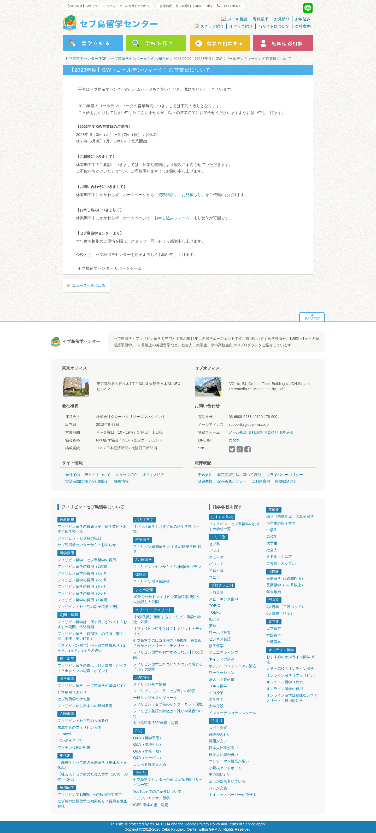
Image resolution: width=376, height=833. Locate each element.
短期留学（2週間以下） (285, 578)
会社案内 (303, 26)
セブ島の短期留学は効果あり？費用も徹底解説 (92, 803)
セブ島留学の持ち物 (73, 699)
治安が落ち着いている (227, 781)
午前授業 (216, 693)
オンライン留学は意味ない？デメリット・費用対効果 (292, 698)
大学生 (271, 543)
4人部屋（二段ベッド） (285, 607)
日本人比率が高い (223, 748)
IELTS (214, 619)
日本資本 (273, 628)
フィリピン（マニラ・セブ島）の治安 (164, 691)
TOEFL (215, 612)
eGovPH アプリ (70, 741)
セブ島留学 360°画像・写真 (155, 723)
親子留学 (216, 646)
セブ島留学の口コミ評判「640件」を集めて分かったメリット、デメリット (167, 643)
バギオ (214, 550)
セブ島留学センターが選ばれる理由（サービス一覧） (168, 782)
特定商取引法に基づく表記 (239, 475)
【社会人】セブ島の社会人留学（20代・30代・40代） (92, 777)
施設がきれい (220, 734)
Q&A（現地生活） (148, 744)
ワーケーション (221, 672)
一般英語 (216, 592)
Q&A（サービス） (148, 758)
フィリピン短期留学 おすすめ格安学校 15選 (167, 549)
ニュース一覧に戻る (88, 285)
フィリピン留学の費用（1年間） (84, 600)
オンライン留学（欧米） (286, 682)
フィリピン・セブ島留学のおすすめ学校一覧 (234, 526)
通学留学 (216, 699)
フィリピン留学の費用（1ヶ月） (84, 573)
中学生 (271, 530)
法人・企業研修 (221, 679)
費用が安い (218, 741)
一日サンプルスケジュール (155, 698)
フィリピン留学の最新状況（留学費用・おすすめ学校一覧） (92, 529)
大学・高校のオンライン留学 (290, 669)
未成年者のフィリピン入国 (79, 727)
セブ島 (214, 544)
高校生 (271, 537)
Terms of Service (241, 824)
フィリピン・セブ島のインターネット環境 (168, 704)
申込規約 (205, 475)
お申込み (303, 19)
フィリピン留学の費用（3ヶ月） (84, 586)
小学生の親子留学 (281, 523)
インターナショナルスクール (232, 713)
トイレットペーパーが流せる (232, 794)
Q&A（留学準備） (148, 738)
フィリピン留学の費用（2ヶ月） (84, 580)
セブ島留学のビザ (72, 692)
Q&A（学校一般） (148, 751)
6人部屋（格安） (280, 613)
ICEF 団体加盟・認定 (150, 805)
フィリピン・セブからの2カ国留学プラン (167, 567)
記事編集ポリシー (232, 481)
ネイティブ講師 (221, 659)
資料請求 (260, 19)
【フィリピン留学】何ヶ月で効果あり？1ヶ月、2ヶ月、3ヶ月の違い (91, 648)
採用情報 (121, 481)
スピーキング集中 (223, 599)
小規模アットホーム (225, 768)
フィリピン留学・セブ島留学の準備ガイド (92, 685)
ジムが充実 (218, 788)
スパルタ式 (218, 728)
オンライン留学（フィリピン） (292, 675)
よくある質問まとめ (149, 764)
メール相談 (234, 18)
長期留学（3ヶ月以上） (285, 585)
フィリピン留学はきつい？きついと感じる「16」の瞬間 (168, 666)
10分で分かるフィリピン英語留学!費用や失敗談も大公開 (166, 599)
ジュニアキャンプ (223, 652)
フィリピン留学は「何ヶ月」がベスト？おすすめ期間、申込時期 (92, 624)
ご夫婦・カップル (281, 563)
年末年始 (273, 592)
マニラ (214, 577)
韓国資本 (273, 635)
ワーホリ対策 (220, 632)
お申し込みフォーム (172, 218)
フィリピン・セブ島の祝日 (79, 538)
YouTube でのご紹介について (157, 791)
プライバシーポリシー (284, 475)
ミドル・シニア (279, 556)
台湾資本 (273, 642)
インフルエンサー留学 (151, 798)
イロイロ (216, 570)
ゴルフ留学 (218, 686)
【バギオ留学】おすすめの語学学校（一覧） (166, 529)
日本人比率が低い (223, 754)
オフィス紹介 (241, 26)
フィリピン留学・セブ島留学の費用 (86, 560)
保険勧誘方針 (286, 481)
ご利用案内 (261, 481)
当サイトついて (97, 475)
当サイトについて (274, 26)
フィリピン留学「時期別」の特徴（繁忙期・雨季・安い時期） (90, 636)
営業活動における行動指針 (87, 481)
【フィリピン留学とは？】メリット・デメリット (168, 631)
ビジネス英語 (220, 639)
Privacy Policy (208, 824)
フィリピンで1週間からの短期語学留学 (89, 794)
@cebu (234, 440)
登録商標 (205, 481)
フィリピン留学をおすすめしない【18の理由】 (168, 654)
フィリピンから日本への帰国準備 (84, 706)
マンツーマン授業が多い (229, 761)
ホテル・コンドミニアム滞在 (232, 666)
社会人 (271, 550)
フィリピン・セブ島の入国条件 (83, 721)
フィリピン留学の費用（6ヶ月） (84, 593)
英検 (212, 626)
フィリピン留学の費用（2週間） (84, 566)
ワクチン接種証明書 (73, 747)
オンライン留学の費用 (284, 689)
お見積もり (191, 194)
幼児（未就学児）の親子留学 (290, 516)
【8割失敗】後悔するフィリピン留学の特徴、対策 (167, 619)
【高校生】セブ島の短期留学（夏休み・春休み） (92, 765)
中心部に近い (220, 774)
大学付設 (216, 706)
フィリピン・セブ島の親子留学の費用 (88, 607)
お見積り (282, 19)
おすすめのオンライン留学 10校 (290, 659)
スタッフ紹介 (209, 26)
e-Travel (64, 734)
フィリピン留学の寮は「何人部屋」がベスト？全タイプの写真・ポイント (92, 668)
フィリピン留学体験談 (151, 581)
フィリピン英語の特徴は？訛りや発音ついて (168, 713)
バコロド (216, 564)
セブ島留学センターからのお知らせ (86, 545)
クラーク (216, 557)
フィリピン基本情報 (149, 684)
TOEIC (214, 606)
